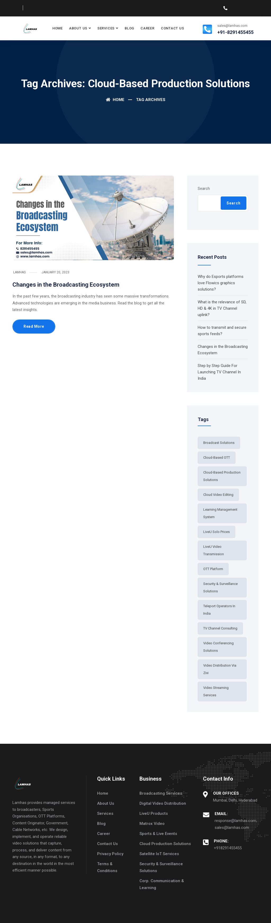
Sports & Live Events (158, 833)
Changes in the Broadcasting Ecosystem (65, 284)
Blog (129, 28)
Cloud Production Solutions (165, 843)
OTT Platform (213, 569)
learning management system (220, 513)
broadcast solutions (218, 443)
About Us (78, 28)
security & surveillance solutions (220, 587)
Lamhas (19, 272)
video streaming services (216, 691)
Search (204, 188)
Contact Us (172, 28)
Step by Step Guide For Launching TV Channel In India (219, 372)
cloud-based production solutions (222, 476)
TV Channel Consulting (220, 628)
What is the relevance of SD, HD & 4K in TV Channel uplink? (222, 308)
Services (106, 28)
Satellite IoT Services (159, 853)
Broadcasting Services (160, 793)
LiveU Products (153, 813)
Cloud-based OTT (216, 458)
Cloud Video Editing (218, 495)
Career (148, 28)
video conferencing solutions (218, 647)
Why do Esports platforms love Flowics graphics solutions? (220, 283)
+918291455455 (228, 848)
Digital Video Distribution (162, 803)
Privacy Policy (110, 853)
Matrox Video (152, 823)
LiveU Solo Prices (216, 532)
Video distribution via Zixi (219, 669)
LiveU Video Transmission (213, 550)
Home (57, 28)
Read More (34, 326)
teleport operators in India (219, 609)
